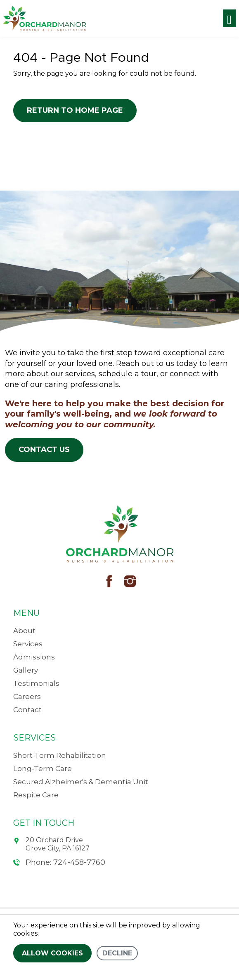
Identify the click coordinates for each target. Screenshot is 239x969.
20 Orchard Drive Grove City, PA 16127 (51, 844)
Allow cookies (52, 953)
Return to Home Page (75, 110)
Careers (27, 696)
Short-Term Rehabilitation (59, 755)
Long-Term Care (42, 768)
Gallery (25, 670)
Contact (27, 710)
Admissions (34, 657)
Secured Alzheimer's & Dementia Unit (80, 782)
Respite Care (36, 795)
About (24, 631)
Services (28, 644)
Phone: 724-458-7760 (59, 862)
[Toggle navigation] (229, 18)
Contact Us (44, 449)
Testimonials (36, 683)
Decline (117, 953)
